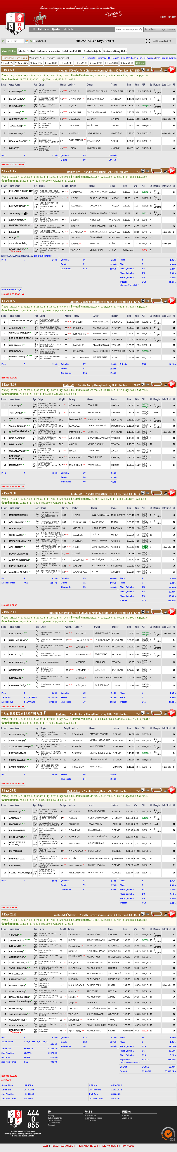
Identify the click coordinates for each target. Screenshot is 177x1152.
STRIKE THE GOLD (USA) (52, 741)
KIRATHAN (45, 677)
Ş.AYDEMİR (117, 858)
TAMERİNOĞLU (47, 653)
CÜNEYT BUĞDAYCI (96, 940)
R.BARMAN (116, 528)
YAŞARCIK (43, 987)
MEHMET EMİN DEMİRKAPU (99, 91)
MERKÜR (44, 648)
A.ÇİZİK (115, 451)
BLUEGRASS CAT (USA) (51, 537)
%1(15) (145, 951)
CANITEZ (42, 941)
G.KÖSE (115, 125)
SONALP (42, 118)
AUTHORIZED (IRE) (47, 231)
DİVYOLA (56, 344)
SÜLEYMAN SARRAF (101, 515)
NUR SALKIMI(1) (17, 662)
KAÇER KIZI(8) (16, 633)
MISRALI (52, 559)
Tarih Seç (26, 41)
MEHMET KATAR (100, 357)
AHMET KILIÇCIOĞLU (96, 1025)
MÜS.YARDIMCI (118, 106)
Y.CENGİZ (75, 250)
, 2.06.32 (134, 385)
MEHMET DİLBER (94, 1031)
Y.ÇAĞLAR (116, 560)
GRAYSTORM (45, 218)
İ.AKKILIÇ (115, 457)
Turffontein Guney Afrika (48, 51)
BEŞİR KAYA (92, 1020)
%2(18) (145, 1031)
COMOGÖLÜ (44, 148)
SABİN (51, 732)
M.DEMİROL (118, 647)
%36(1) (145, 351)
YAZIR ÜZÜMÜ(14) (18, 968)
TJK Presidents (55, 1118)
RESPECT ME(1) (17, 356)
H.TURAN (116, 654)
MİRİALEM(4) (15, 106)
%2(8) (144, 552)
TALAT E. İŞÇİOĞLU (98, 198)
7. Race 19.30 (96, 63)
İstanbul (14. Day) (26, 51)
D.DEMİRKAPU (118, 91)
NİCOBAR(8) (15, 824)
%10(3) (145, 962)
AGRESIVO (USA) (46, 248)
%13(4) (145, 119)
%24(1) (145, 634)
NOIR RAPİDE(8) (17, 438)
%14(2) (145, 439)
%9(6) (144, 112)
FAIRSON (42, 437)
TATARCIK (50, 100)
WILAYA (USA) (43, 420)
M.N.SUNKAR (75, 99)
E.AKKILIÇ (81, 647)
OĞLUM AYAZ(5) (17, 451)
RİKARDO (43, 974)
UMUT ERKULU (94, 148)
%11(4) (145, 746)
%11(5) (145, 760)
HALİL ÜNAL (100, 662)
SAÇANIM (54, 1013)
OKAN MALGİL (96, 237)
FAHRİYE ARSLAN (102, 640)
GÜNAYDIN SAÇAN (95, 1014)
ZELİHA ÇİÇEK (98, 522)
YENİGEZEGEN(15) (18, 963)
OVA (41, 1030)
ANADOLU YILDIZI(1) (19, 431)
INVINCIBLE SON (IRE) (50, 765)
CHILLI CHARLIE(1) (18, 198)
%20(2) (145, 558)
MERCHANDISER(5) (18, 515)
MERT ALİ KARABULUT (100, 740)
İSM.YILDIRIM (79, 334)
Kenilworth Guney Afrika (114, 51)
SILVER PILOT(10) (18, 566)
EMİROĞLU (45, 679)
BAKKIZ (46, 1030)
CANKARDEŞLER (46, 961)
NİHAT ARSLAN (96, 767)
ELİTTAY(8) (14, 112)
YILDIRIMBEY (45, 332)
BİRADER (44, 634)
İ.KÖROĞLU (113, 979)
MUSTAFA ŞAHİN (95, 873)
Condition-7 (61, 714)
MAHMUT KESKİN (94, 968)
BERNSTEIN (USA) (47, 353)
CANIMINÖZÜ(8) (17, 957)
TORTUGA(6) (15, 412)
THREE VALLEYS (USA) (50, 244)
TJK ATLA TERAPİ (88, 1146)
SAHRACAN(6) (16, 133)
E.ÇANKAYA (76, 192)
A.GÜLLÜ (115, 572)
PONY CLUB (128, 1146)
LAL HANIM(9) (16, 951)
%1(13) (145, 979)
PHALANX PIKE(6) (18, 191)
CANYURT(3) (15, 91)
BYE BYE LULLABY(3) (20, 418)
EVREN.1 (42, 963)
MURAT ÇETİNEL (94, 946)
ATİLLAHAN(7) (16, 547)
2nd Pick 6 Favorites (166, 58)
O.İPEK (114, 535)
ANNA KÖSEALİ (94, 465)
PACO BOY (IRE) (46, 191)
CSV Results (127, 58)
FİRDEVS (42, 451)
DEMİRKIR (43, 127)
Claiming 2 (74, 301)
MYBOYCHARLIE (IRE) (48, 196)
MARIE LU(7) (15, 811)
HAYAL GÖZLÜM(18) (19, 997)
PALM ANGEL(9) (17, 830)
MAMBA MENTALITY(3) (20, 541)
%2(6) (144, 220)
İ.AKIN (71, 1003)
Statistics (69, 29)
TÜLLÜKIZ (54, 956)
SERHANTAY (44, 956)
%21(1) (145, 546)
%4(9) (144, 464)
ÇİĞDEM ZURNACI (96, 843)
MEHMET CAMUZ (102, 633)
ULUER (42, 950)
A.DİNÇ (114, 141)
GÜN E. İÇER (93, 432)
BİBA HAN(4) (15, 444)
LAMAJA (55, 540)
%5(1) (144, 213)
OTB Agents (90, 1120)
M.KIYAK (74, 243)
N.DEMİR (74, 220)
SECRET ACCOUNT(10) (20, 873)
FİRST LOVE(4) (16, 837)
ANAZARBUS (46, 760)
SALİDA (55, 521)
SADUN (57, 662)
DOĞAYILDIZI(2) (17, 249)
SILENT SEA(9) (16, 220)
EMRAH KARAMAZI (96, 811)
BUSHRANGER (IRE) (49, 564)
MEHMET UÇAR (96, 250)
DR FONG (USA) (53, 193)
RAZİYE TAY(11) (17, 979)
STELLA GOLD (56, 739)
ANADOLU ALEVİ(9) (19, 572)
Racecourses (54, 1123)
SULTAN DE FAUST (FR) (48, 98)
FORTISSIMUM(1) (17, 753)
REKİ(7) (13, 237)
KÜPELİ (52, 1024)
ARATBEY (43, 952)
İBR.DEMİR (117, 339)
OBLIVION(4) (15, 528)
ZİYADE (52, 990)
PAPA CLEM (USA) (46, 823)
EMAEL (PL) (43, 92)
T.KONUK (116, 851)
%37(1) (145, 192)
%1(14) (145, 1014)
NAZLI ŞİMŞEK (56, 639)
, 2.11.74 (135, 70)
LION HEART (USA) (47, 203)
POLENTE (42, 850)
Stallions (125, 1115)
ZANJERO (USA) (46, 346)
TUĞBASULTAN (47, 655)
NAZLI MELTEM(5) (18, 640)
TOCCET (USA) (44, 442)
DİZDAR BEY (44, 1013)
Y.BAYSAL (116, 444)
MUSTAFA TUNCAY (95, 99)
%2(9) (144, 99)
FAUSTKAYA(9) (16, 99)
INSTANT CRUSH (46, 243)
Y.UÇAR (112, 250)
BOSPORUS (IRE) (54, 227)
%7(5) (144, 445)
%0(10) (145, 851)
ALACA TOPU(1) (17, 991)
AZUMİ (43, 329)
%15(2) (145, 437)
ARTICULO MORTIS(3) (20, 746)
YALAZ (43, 662)
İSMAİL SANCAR (102, 647)
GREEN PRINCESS (47, 198)
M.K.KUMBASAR (78, 213)
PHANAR (41, 412)
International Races (93, 1118)
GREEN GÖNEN (46, 200)
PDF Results (88, 58)
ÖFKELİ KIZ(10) (17, 974)
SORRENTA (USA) (47, 351)
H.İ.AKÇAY (114, 198)
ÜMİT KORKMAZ (102, 685)
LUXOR (44, 561)
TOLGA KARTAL (95, 824)
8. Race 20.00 (111, 63)
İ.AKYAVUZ (74, 125)
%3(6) (144, 830)
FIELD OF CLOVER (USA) (51, 535)
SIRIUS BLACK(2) (18, 760)
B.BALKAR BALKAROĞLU (99, 438)
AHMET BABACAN (97, 226)
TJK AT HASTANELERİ (63, 1146)
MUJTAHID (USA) (45, 407)
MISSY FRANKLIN (45, 872)
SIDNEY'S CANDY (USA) (50, 533)
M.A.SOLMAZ (75, 112)
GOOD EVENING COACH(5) (17, 843)
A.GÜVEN (116, 405)
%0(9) (144, 250)
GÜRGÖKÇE (44, 967)
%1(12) (145, 1020)
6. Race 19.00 (81, 63)
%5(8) (144, 997)
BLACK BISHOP (54, 233)
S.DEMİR (113, 192)
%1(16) (145, 1025)
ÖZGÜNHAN (44, 90)
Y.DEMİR (116, 811)
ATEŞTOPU (45, 639)
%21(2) (145, 824)
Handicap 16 (68, 385)
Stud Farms (127, 1118)
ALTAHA (42, 111)
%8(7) (144, 529)
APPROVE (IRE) (44, 449)
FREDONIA (45, 566)
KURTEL (42, 1019)
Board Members (55, 1120)
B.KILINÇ (74, 226)
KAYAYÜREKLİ (45, 1008)
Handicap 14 (76, 494)
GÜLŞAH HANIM (50, 405)
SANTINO (44, 526)
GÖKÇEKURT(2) (17, 1020)
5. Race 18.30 (66, 63)
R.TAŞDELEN (114, 951)
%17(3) (145, 198)
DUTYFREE (45, 739)
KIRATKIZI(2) (15, 678)
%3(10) (145, 1008)
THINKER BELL (44, 811)
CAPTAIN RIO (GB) (48, 512)
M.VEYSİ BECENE (101, 322)
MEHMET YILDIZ (100, 334)
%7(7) (144, 527)
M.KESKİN (74, 133)
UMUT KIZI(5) (15, 1008)
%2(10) (145, 450)
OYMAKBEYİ (44, 146)
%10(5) (145, 91)
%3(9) (144, 466)
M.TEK (115, 333)
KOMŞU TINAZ (51, 425)
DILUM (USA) (54, 238)
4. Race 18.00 (51, 63)
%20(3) (145, 734)
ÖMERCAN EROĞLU (98, 192)
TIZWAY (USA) (44, 863)
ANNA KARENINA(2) (19, 560)
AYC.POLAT (114, 220)
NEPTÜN (58, 646)
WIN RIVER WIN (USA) (47, 411)
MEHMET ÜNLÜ (93, 997)
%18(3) (145, 534)
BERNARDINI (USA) (46, 422)
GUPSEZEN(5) (16, 119)
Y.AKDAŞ (115, 119)
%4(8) (144, 141)
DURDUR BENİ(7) (17, 647)
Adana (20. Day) (8, 51)
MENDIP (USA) (46, 344)
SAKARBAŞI (44, 983)
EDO (56, 961)
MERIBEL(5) (15, 351)
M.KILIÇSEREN (118, 515)
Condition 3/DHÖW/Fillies (64, 915)
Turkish (162, 17)
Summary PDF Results (108, 58)
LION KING (45, 552)
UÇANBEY (55, 142)
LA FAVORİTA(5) (17, 206)
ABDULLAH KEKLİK (95, 974)
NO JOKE (44, 356)
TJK (33, 29)
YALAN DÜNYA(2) (18, 426)
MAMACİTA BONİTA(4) (20, 1001)
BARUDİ (41, 425)
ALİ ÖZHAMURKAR (100, 566)
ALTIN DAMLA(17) (18, 1025)
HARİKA (50, 111)
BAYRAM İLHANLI (99, 541)
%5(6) (144, 433)
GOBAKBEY (43, 1032)
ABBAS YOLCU (45, 211)
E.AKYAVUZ (114, 237)
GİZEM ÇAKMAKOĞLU (99, 760)
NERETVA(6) (15, 345)
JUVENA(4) (14, 214)
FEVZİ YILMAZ (101, 654)
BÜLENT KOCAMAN (98, 232)
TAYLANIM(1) (15, 126)
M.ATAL (115, 357)
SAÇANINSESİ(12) (18, 1014)
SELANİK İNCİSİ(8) (18, 243)
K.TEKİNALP (114, 946)
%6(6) (144, 339)
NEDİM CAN (92, 126)
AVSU (54, 332)
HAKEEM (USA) (47, 758)
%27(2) (145, 206)
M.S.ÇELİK (74, 91)
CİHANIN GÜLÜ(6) (18, 685)
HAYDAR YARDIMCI (95, 106)
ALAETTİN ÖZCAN (101, 345)
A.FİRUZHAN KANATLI (96, 951)
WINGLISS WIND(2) (18, 332)
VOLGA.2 (50, 998)
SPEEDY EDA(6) (17, 740)
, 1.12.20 (135, 172)
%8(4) (144, 333)
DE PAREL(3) (15, 851)
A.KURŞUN (74, 438)
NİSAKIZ (42, 998)
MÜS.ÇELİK (74, 119)
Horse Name (150, 29)
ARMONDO (44, 225)
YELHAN (42, 106)
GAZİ (45, 1146)
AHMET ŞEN (95, 220)
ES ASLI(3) (14, 232)
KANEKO (44, 559)
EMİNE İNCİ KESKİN (100, 547)
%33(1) (145, 404)
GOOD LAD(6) (16, 535)
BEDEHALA (51, 437)
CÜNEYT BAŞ (94, 451)
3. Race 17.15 (36, 63)
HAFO (53, 934)
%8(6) (144, 514)
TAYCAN (42, 978)
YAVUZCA (43, 120)
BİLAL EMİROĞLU (94, 979)
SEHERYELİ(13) (17, 940)
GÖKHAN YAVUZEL (96, 865)
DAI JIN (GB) (51, 573)
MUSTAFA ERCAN (95, 963)
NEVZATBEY (44, 150)
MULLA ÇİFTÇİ (96, 206)
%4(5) (144, 237)
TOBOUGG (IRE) (50, 434)
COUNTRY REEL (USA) (49, 334)
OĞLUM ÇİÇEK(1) (18, 522)
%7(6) (144, 645)
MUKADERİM (44, 134)
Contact (51, 1125)
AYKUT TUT (95, 243)
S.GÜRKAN (116, 566)
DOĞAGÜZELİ (46, 670)
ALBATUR (43, 980)
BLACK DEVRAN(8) (19, 553)
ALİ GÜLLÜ (96, 572)
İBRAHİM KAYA (93, 141)
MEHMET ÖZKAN (100, 328)
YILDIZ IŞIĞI (53, 945)
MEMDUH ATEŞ (93, 957)
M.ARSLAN (116, 432)
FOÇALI (58, 655)
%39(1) (145, 406)
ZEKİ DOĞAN (92, 991)
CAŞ (43, 641)
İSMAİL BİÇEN (98, 560)
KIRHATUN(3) (16, 946)
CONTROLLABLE (46, 220)
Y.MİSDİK (115, 148)
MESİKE (49, 950)
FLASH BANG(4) (17, 734)
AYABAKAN (52, 941)
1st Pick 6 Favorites (145, 58)
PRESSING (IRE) (46, 358)
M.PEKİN (113, 226)
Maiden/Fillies (73, 172)
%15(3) (145, 148)
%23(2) (145, 740)
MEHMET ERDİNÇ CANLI (100, 753)
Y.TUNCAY (116, 99)
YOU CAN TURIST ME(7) (21, 320)
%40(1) (145, 818)
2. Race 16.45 (21, 63)
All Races (140, 63)
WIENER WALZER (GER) (50, 320)
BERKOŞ (42, 1026)
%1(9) (144, 571)
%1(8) (144, 243)
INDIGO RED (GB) (47, 338)
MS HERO (42, 818)
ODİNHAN (43, 935)
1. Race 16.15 (7, 63)
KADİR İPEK (97, 535)
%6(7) (144, 663)
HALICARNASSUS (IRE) (49, 327)
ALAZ (43, 686)
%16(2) (145, 125)
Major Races (90, 1115)
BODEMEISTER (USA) (47, 809)
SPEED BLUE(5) (17, 767)
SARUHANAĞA (47, 668)
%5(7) (144, 419)
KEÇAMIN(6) (15, 865)
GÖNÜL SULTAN (56, 677)
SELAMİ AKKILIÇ (95, 457)
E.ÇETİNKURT (118, 351)
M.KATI (111, 1003)
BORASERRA (46, 753)
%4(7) (144, 133)
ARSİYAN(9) (15, 405)
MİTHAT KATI (92, 1003)
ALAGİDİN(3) (15, 328)
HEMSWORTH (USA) (49, 545)
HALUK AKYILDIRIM (101, 351)
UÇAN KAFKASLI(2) (19, 141)
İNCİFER (53, 90)
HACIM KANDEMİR (103, 678)
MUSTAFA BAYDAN (96, 444)
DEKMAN (43, 233)
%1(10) (145, 565)
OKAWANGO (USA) (45, 459)
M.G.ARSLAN (76, 206)
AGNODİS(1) (15, 818)
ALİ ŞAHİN (91, 119)
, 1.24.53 (134, 301)
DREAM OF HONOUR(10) (15, 457)
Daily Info (43, 29)
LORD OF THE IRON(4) (20, 338)
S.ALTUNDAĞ (114, 973)
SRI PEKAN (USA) (54, 329)
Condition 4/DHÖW (68, 70)
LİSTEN (42, 100)
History (51, 1115)
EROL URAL (93, 405)
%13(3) (145, 411)
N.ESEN (115, 837)
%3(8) (144, 676)
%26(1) (145, 632)
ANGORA (54, 134)
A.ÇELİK (73, 106)
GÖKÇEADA (51, 1019)
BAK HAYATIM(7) (17, 1030)
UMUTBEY (43, 113)
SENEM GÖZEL (94, 412)
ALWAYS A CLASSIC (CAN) (48, 812)
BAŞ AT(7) (14, 148)
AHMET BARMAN (99, 528)
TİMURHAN (43, 1004)
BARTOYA (42, 444)
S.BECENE (117, 322)
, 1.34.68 (134, 612)
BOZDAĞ (42, 1015)
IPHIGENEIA (48, 457)
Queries (56, 29)
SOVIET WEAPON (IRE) (44, 465)
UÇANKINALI (44, 142)
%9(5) (144, 443)
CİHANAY (55, 684)
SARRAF (42, 105)
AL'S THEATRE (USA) (49, 221)
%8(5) (144, 345)
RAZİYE (50, 978)
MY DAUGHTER (50, 513)
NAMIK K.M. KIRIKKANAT (99, 858)
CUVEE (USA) (45, 236)
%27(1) (145, 106)
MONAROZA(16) (17, 985)
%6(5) (144, 837)
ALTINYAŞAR (44, 985)
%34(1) (145, 753)
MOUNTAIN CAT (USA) (48, 427)
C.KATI (115, 633)
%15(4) (145, 655)
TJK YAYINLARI (110, 1146)
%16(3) (145, 328)
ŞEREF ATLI (100, 670)
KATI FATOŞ (52, 1002)
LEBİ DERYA (54, 526)
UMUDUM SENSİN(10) (20, 225)
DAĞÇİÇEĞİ (51, 105)
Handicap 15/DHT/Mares (60, 612)
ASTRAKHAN (46, 521)
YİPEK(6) (13, 935)
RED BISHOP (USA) (45, 439)
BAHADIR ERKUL (94, 985)
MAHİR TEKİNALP (97, 746)
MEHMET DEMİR (100, 339)
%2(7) (144, 858)
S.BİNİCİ (115, 465)
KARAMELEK (44, 125)
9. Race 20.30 (126, 63)
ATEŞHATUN (43, 837)
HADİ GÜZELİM (47, 553)
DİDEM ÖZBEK (94, 851)
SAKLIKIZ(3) (15, 654)
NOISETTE (44, 322)
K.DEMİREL (81, 670)
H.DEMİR (112, 968)
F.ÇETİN (72, 997)
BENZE (57, 632)
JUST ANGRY (54, 356)
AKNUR (50, 662)
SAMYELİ (53, 973)
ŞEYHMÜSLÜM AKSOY (97, 1008)
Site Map (172, 17)
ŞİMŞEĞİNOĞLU (47, 632)
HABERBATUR (46, 672)
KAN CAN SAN (45, 969)
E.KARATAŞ (116, 112)
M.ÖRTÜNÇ (116, 133)
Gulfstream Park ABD (72, 51)
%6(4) (144, 843)
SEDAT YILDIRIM (95, 420)
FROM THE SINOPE (48, 547)
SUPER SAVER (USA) (47, 870)
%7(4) (144, 232)
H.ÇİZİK (72, 148)
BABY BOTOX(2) (17, 858)
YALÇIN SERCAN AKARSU (98, 112)
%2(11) (145, 957)
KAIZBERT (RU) (45, 124)
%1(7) (144, 226)
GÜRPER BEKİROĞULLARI (99, 837)
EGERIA (42, 843)
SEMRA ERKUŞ (94, 133)
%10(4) (145, 425)
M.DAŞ (114, 522)
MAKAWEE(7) (16, 465)
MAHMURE (54, 967)
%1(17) (145, 985)
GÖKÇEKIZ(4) (16, 670)
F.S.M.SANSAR (76, 140)
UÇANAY (50, 118)
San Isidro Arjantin (92, 51)
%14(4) (145, 653)
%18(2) (145, 561)
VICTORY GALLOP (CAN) (46, 451)
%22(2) (145, 322)
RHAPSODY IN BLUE (49, 767)
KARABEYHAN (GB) (46, 839)
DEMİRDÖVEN (45, 934)
